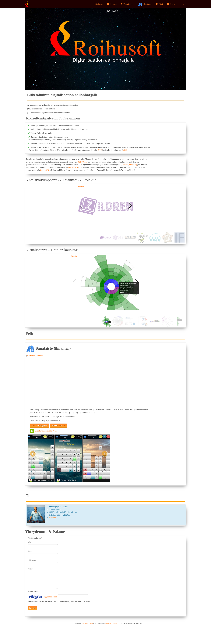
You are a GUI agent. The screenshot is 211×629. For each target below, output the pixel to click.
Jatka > (113, 11)
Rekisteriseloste (58, 425)
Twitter (40, 356)
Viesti (30, 569)
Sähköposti (32, 560)
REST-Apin (82, 162)
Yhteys (171, 4)
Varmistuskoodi (34, 591)
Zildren (81, 186)
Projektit (111, 4)
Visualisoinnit (127, 4)
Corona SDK (45, 170)
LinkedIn (52, 518)
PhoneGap (133, 165)
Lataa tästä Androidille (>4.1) (43, 431)
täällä (100, 150)
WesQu (74, 256)
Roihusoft (99, 4)
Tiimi (159, 4)
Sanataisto (145, 4)
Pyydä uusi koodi (50, 597)
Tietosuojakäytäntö (39, 425)
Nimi (30, 551)
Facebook (31, 356)
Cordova (125, 165)
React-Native (73, 167)
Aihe (29, 542)
